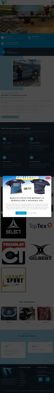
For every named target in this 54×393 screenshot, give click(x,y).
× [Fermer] (47, 178)
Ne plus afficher (33, 213)
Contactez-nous (21, 213)
